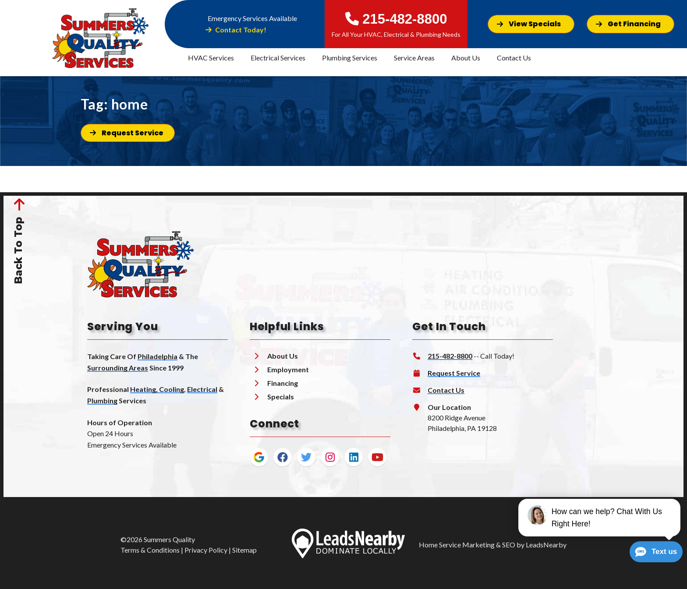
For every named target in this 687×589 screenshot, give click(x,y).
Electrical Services (278, 57)
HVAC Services (211, 57)
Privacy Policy (205, 550)
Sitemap (244, 550)
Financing (282, 383)
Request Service (454, 373)
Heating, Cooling (157, 389)
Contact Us (514, 57)
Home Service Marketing (457, 544)
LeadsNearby (546, 544)
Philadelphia (157, 356)
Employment (288, 369)
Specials (280, 396)
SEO (508, 544)
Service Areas (414, 57)
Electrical (202, 389)
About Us (465, 57)
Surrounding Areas (117, 367)
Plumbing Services (349, 57)
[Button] (531, 24)
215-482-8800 (396, 19)
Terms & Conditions (150, 550)
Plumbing (102, 400)
